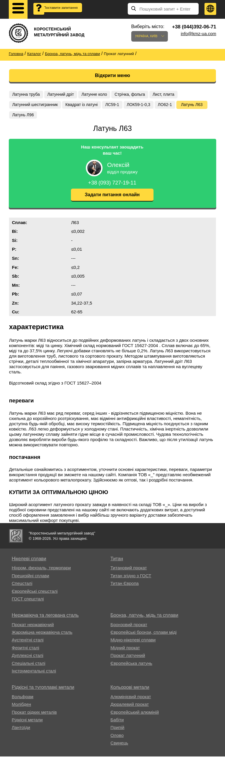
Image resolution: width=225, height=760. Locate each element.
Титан (116, 562)
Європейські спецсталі (35, 594)
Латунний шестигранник (36, 106)
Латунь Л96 (56, 117)
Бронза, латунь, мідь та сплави (144, 618)
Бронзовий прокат (128, 628)
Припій (117, 731)
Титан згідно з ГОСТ (130, 579)
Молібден (21, 708)
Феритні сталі (25, 651)
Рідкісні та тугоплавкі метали (43, 691)
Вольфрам (22, 700)
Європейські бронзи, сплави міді (143, 635)
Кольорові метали (129, 691)
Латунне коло (99, 94)
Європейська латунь (131, 666)
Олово (117, 738)
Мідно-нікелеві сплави (133, 643)
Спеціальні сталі (28, 666)
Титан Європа (124, 587)
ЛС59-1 (117, 106)
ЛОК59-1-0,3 (144, 106)
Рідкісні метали (27, 723)
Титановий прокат (128, 571)
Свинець (119, 746)
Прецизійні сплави (30, 579)
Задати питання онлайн (112, 198)
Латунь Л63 (24, 117)
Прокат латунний (127, 659)
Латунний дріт (63, 94)
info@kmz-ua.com (198, 33)
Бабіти (117, 723)
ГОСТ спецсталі (28, 602)
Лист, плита (172, 94)
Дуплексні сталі (27, 659)
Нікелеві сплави (29, 562)
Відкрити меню (112, 75)
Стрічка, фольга (136, 94)
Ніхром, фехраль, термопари (41, 571)
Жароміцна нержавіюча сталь (42, 635)
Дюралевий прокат (129, 708)
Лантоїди (21, 731)
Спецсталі (22, 587)
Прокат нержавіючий (33, 628)
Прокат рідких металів (34, 715)
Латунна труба (27, 94)
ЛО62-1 (173, 106)
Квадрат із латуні (84, 106)
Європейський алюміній (134, 715)
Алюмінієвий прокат (130, 700)
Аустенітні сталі (28, 643)
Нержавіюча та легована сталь (45, 618)
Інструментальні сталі (34, 674)
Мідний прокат (125, 651)
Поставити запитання (57, 12)
